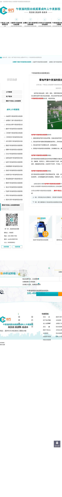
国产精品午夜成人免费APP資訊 (47, 323)
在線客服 (17, 246)
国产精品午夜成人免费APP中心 (20, 57)
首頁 (9, 57)
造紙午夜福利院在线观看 (40, 240)
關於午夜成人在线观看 (47, 331)
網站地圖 (2, 344)
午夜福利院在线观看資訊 (35, 57)
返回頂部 (57, 445)
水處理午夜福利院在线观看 (40, 62)
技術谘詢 (6, 246)
